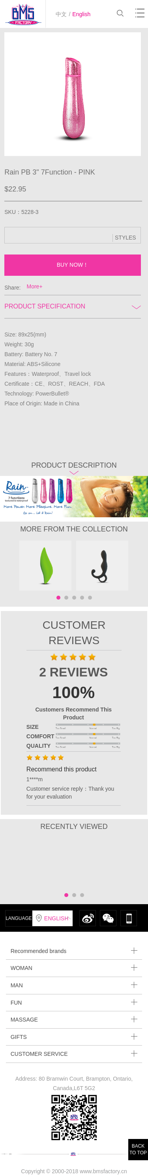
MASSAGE (74, 1019)
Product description (74, 467)
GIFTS (74, 1036)
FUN (74, 1002)
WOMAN (74, 967)
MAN (74, 985)
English (81, 14)
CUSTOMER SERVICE (74, 1053)
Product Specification (72, 306)
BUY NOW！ (73, 265)
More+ (35, 286)
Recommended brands (74, 950)
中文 (61, 14)
